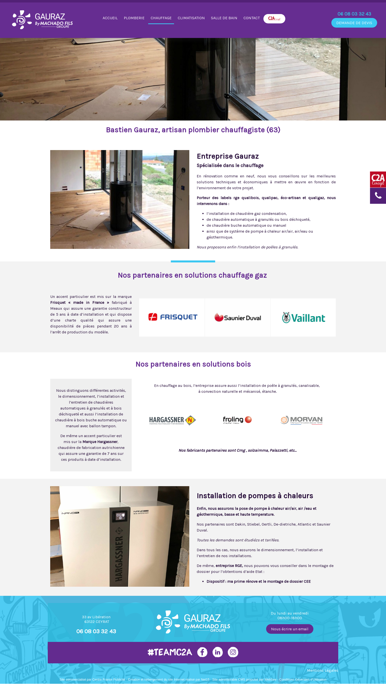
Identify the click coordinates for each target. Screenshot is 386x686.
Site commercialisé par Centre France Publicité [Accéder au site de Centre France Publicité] (92, 679)
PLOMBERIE (134, 18)
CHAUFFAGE (161, 18)
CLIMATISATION (191, 18)
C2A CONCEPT (274, 18)
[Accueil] (42, 20)
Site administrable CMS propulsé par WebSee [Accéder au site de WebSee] (244, 679)
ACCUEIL (110, 18)
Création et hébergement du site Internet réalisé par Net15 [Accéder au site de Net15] (168, 679)
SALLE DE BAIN (224, 18)
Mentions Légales (322, 670)
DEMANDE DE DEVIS (354, 22)
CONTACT (251, 18)
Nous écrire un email (289, 629)
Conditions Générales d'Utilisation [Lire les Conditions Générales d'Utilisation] (302, 679)
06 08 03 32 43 (354, 14)
